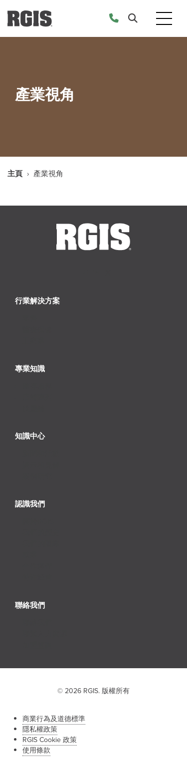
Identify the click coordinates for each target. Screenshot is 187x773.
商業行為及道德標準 (53, 719)
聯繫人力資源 (44, 633)
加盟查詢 (37, 645)
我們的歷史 (41, 532)
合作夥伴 (37, 566)
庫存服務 (37, 386)
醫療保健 (37, 329)
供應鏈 (33, 408)
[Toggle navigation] (164, 18)
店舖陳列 (37, 397)
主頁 (14, 173)
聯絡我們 (37, 622)
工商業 (33, 340)
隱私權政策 (39, 729)
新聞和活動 (41, 453)
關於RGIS (38, 521)
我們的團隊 (41, 543)
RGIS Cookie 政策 (49, 740)
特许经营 (37, 577)
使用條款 (36, 750)
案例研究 (37, 476)
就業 (29, 554)
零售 (29, 318)
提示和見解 (41, 465)
